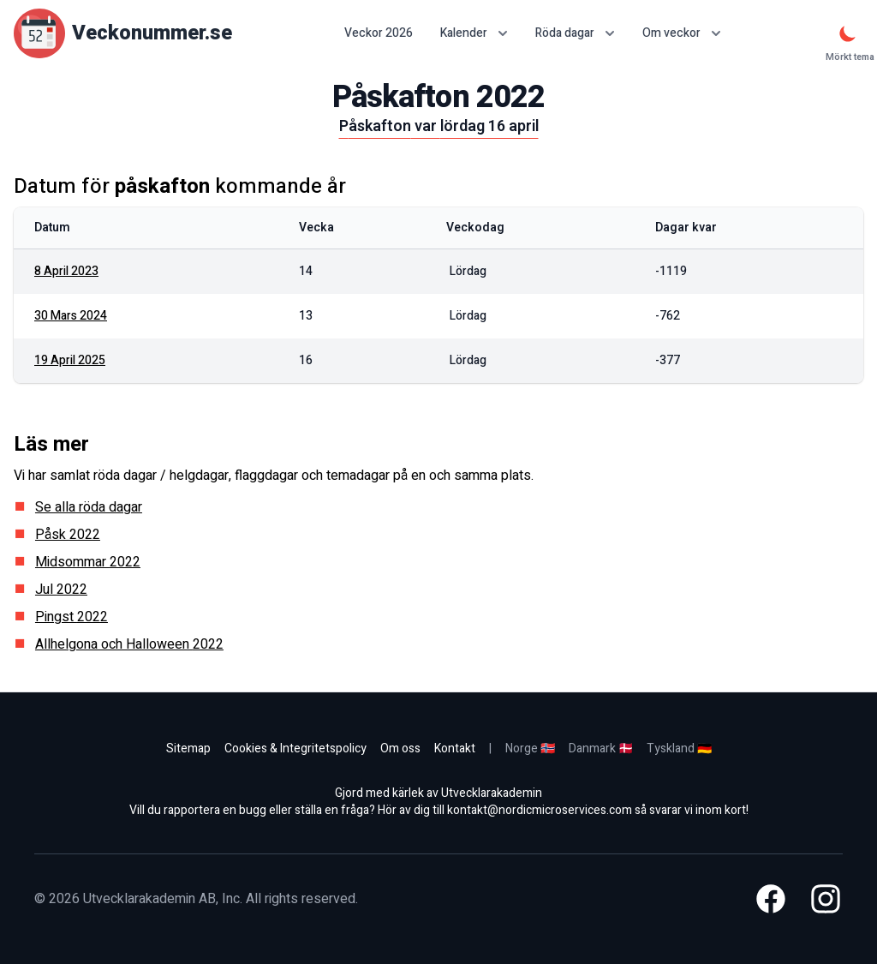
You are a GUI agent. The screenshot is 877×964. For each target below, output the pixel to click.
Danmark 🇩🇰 (601, 748)
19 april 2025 (69, 360)
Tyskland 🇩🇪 (679, 748)
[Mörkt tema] (847, 33)
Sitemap (188, 748)
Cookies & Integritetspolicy (295, 748)
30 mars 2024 (70, 316)
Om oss (400, 748)
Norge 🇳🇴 (530, 748)
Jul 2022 (61, 589)
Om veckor (681, 33)
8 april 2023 (66, 271)
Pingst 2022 (71, 617)
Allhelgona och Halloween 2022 (129, 644)
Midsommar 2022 (87, 562)
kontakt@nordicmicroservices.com (539, 810)
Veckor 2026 (378, 33)
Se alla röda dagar (88, 507)
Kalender (474, 33)
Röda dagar (575, 33)
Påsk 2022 (67, 534)
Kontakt (454, 748)
